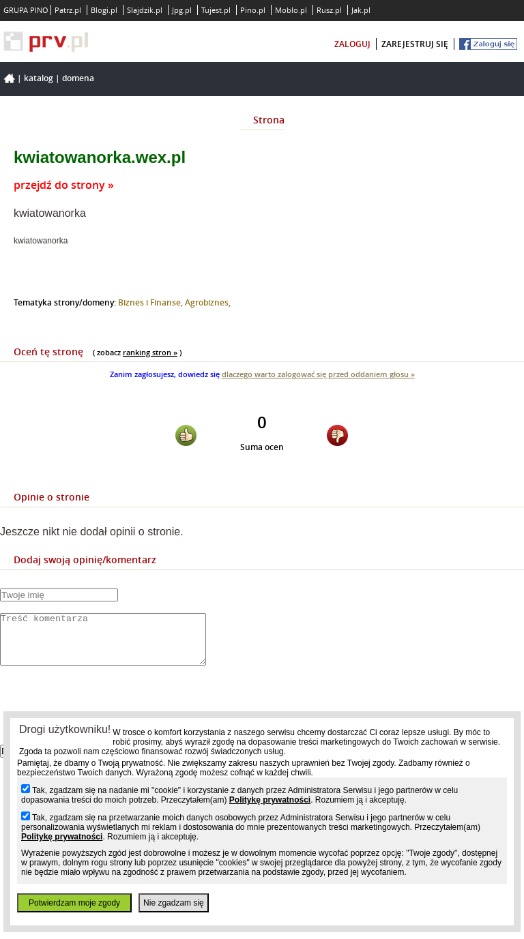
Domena (78, 78)
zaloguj (352, 44)
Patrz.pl (68, 10)
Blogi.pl (104, 10)
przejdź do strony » (64, 184)
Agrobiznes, (208, 302)
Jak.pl (360, 10)
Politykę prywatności (269, 800)
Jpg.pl (182, 10)
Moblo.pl (291, 10)
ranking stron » (150, 352)
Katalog (38, 78)
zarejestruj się (414, 44)
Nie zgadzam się (173, 903)
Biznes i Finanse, (151, 302)
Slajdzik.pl (144, 10)
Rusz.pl (329, 10)
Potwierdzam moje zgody (74, 903)
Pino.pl (252, 10)
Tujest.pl (216, 10)
